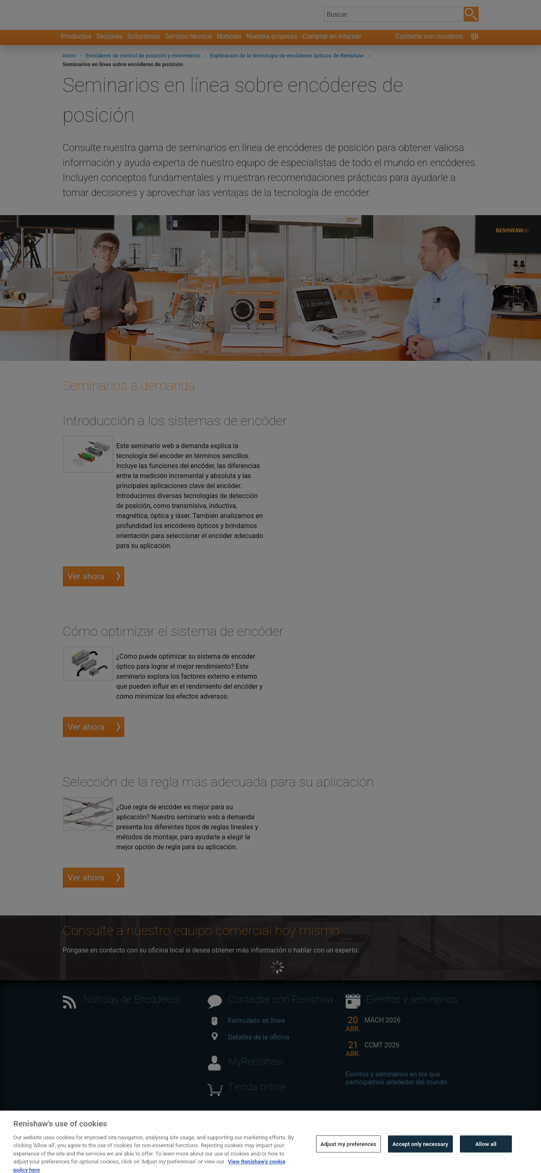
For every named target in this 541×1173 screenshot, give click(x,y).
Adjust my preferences (348, 1152)
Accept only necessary (420, 1152)
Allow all (486, 1152)
